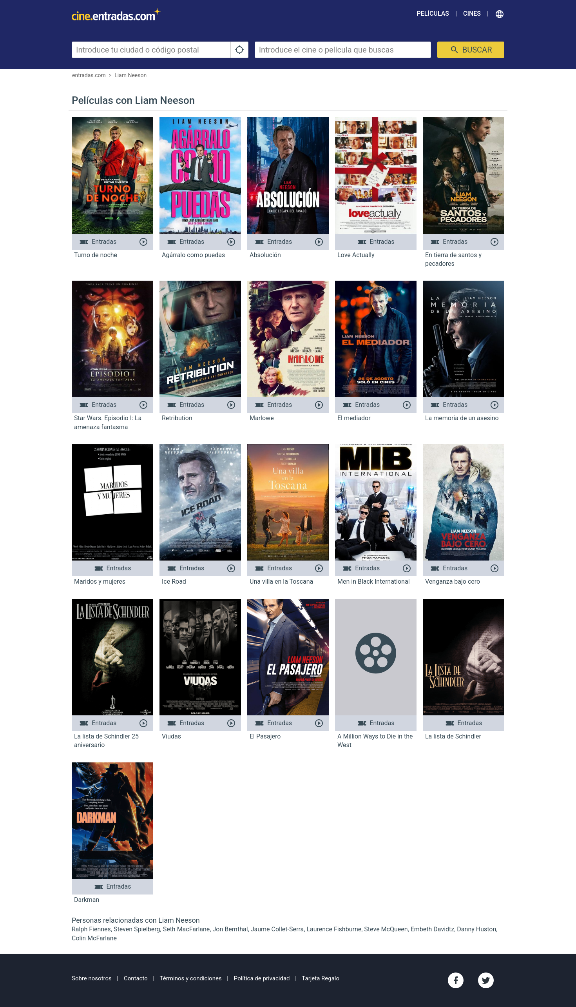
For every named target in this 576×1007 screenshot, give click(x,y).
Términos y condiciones (191, 978)
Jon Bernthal (230, 929)
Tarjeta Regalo (320, 978)
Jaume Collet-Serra (277, 929)
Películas (433, 13)
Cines (472, 13)
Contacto (136, 978)
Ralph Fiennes (91, 929)
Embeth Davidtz (433, 929)
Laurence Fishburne (333, 929)
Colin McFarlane (94, 938)
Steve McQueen (386, 929)
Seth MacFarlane (186, 929)
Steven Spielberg (137, 929)
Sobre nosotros (92, 978)
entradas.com (89, 75)
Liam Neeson (130, 75)
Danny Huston (476, 929)
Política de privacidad (262, 978)
